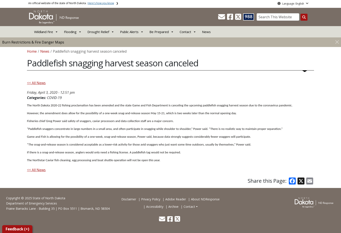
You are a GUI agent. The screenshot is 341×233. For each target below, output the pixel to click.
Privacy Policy (150, 199)
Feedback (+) (17, 228)
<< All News (36, 82)
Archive (173, 207)
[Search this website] (304, 17)
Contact (189, 207)
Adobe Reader (175, 199)
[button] (222, 18)
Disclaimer (128, 199)
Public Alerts (129, 32)
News (206, 32)
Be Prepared (159, 32)
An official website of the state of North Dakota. (71, 3)
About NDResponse (205, 199)
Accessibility (154, 207)
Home (32, 51)
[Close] (337, 41)
